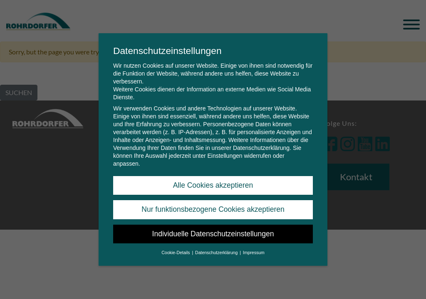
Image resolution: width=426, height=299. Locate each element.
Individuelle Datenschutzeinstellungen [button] (213, 230)
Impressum (254, 248)
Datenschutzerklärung (261, 144)
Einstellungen (224, 152)
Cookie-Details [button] (176, 248)
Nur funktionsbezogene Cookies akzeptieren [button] (212, 205)
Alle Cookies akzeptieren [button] (213, 181)
